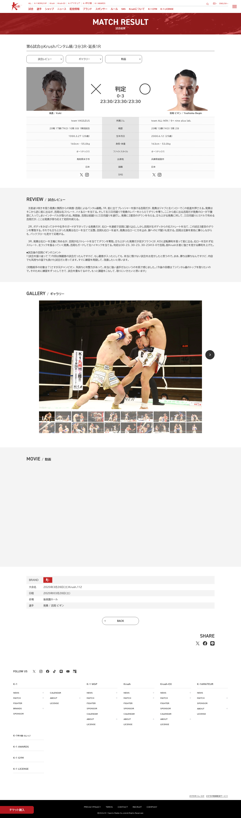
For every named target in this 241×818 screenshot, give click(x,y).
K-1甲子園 (87, 3)
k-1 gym (18, 757)
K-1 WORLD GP (40, 3)
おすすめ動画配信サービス (217, 795)
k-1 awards (21, 746)
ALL (29, 3)
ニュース (61, 9)
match (17, 698)
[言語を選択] (223, 4)
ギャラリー (84, 59)
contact (123, 807)
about (53, 698)
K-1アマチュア (74, 3)
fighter (17, 703)
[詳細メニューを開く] (234, 6)
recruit (137, 807)
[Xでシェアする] (197, 643)
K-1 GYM (152, 9)
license (54, 703)
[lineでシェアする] (212, 643)
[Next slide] (210, 354)
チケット (17, 810)
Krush (52, 3)
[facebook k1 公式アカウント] (47, 671)
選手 (39, 9)
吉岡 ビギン (57, 605)
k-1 (22, 735)
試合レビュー (45, 59)
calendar (55, 693)
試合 (30, 9)
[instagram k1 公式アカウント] (41, 671)
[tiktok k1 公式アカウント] (54, 671)
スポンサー (101, 9)
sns (123, 9)
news (16, 693)
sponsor (18, 714)
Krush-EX (61, 3)
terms (109, 807)
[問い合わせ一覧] (215, 3)
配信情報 (74, 9)
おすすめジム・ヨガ (196, 795)
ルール (114, 9)
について (137, 9)
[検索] (208, 4)
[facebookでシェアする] (205, 643)
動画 (123, 59)
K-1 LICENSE (166, 9)
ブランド (87, 9)
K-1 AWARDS (100, 3)
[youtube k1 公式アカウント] (68, 671)
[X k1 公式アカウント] (34, 671)
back (120, 621)
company (152, 807)
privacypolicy (92, 807)
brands (17, 708)
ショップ (49, 9)
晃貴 (45, 605)
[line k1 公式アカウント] (61, 671)
